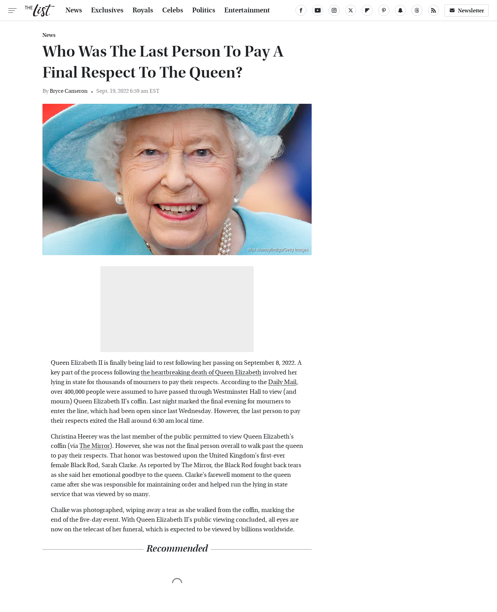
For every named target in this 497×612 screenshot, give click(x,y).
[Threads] (416, 10)
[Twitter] (350, 10)
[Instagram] (334, 10)
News (74, 10)
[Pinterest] (383, 10)
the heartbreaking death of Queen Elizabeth (201, 372)
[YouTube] (317, 10)
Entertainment (247, 10)
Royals (143, 10)
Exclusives (107, 10)
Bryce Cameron (69, 91)
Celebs (172, 10)
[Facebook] (300, 10)
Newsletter (466, 10)
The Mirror (94, 446)
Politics (203, 10)
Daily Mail (282, 382)
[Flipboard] (367, 10)
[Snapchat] (400, 10)
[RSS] (433, 10)
